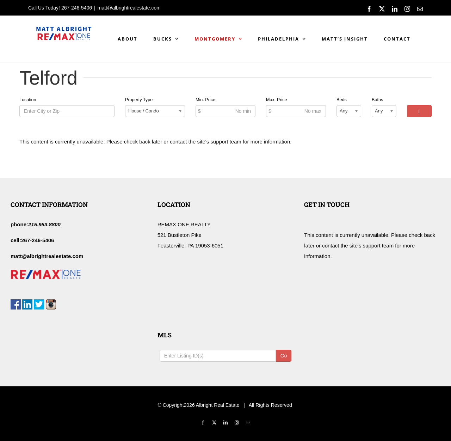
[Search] (419, 111)
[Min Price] (225, 111)
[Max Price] (296, 111)
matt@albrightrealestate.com (129, 8)
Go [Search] (283, 356)
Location (27, 99)
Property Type (139, 99)
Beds (341, 99)
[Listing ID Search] (218, 356)
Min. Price (205, 99)
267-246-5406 (76, 8)
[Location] (67, 111)
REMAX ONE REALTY (184, 224)
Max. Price (276, 99)
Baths (377, 99)
